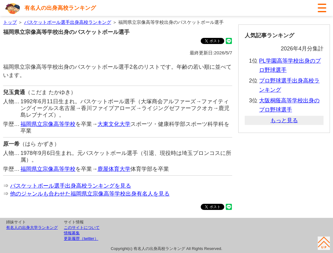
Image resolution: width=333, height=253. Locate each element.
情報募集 (72, 233)
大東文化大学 (113, 124)
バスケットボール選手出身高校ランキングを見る (70, 186)
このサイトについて (82, 227)
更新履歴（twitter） (81, 238)
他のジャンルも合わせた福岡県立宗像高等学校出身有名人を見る (90, 194)
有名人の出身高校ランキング (60, 8)
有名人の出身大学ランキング (32, 227)
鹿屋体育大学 (113, 169)
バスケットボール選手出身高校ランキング (67, 22)
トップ (10, 22)
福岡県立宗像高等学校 (47, 124)
